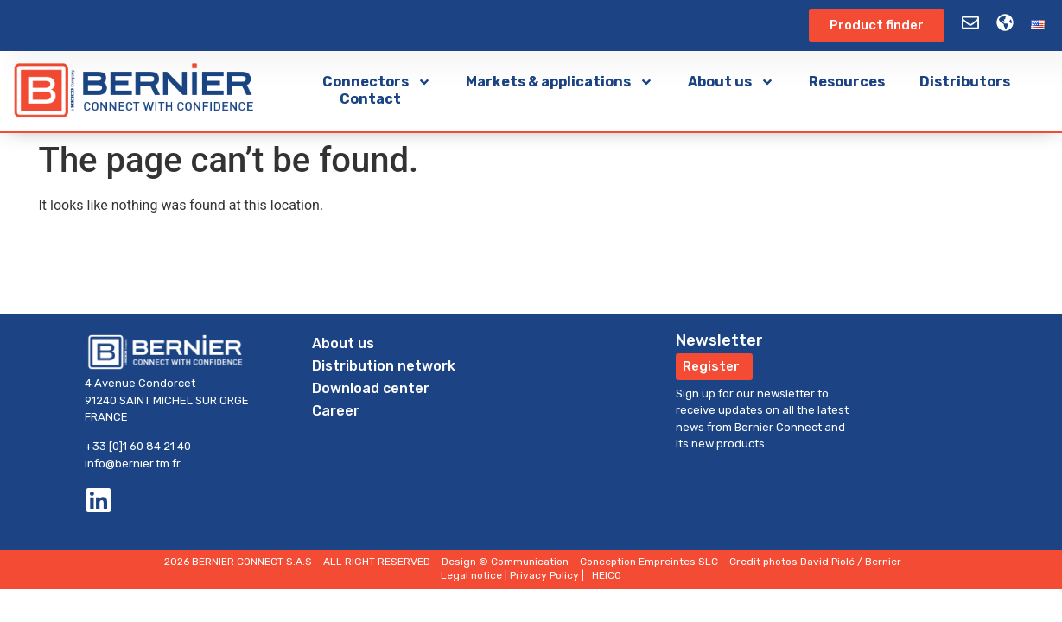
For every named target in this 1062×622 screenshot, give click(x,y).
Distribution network (383, 366)
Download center (370, 388)
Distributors (964, 81)
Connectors (376, 82)
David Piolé (827, 561)
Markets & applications (559, 82)
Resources (847, 81)
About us (731, 82)
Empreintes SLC (678, 561)
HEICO (606, 575)
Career (335, 411)
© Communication (524, 561)
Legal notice (471, 575)
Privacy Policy (544, 575)
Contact (370, 99)
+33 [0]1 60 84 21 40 (138, 446)
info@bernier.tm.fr (133, 463)
